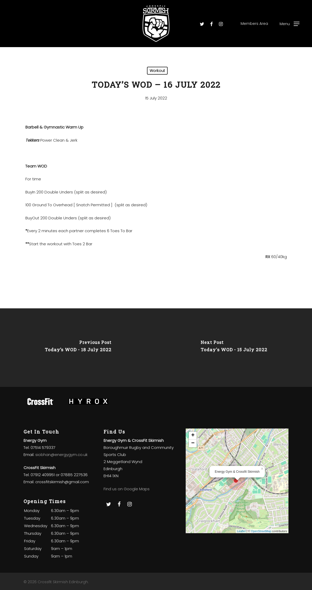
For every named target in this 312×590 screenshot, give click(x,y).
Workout (157, 70)
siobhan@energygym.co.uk (61, 454)
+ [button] (193, 435)
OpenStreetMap (261, 531)
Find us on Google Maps (127, 489)
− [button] (193, 443)
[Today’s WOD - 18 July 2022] (78, 347)
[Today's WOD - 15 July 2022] (234, 347)
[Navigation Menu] (289, 23)
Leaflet (241, 531)
